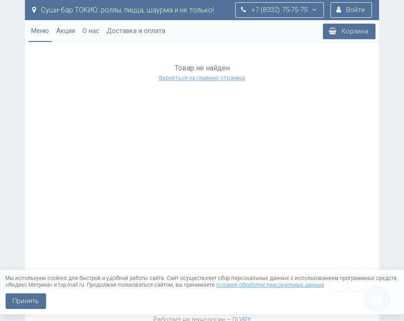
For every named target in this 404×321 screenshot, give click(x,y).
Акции (65, 31)
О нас (90, 31)
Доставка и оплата (135, 31)
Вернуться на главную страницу (202, 77)
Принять (25, 301)
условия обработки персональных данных (270, 285)
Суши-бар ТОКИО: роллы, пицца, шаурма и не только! (123, 10)
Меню (40, 31)
